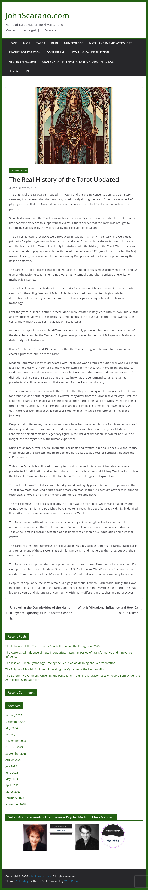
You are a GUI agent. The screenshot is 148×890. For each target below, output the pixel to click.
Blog (26, 43)
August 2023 (13, 760)
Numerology (73, 43)
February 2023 (14, 798)
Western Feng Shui (22, 61)
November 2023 (15, 741)
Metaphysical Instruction (89, 52)
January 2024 (13, 734)
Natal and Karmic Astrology (110, 43)
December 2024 (15, 721)
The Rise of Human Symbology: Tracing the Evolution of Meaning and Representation (60, 663)
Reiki (54, 43)
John (14, 187)
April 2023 (11, 785)
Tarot (40, 43)
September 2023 (16, 753)
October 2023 (14, 747)
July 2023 (11, 766)
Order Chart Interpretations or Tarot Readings (78, 61)
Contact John (18, 71)
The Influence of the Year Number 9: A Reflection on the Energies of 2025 (52, 646)
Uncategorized (19, 170)
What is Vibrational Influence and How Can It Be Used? (110, 610)
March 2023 (13, 791)
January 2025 (13, 715)
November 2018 (15, 804)
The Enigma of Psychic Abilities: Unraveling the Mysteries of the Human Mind (55, 669)
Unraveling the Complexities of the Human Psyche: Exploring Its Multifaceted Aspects (38, 613)
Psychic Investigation (24, 52)
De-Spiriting (55, 52)
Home (12, 43)
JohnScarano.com (37, 15)
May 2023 (11, 779)
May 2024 (11, 728)
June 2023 (11, 772)
